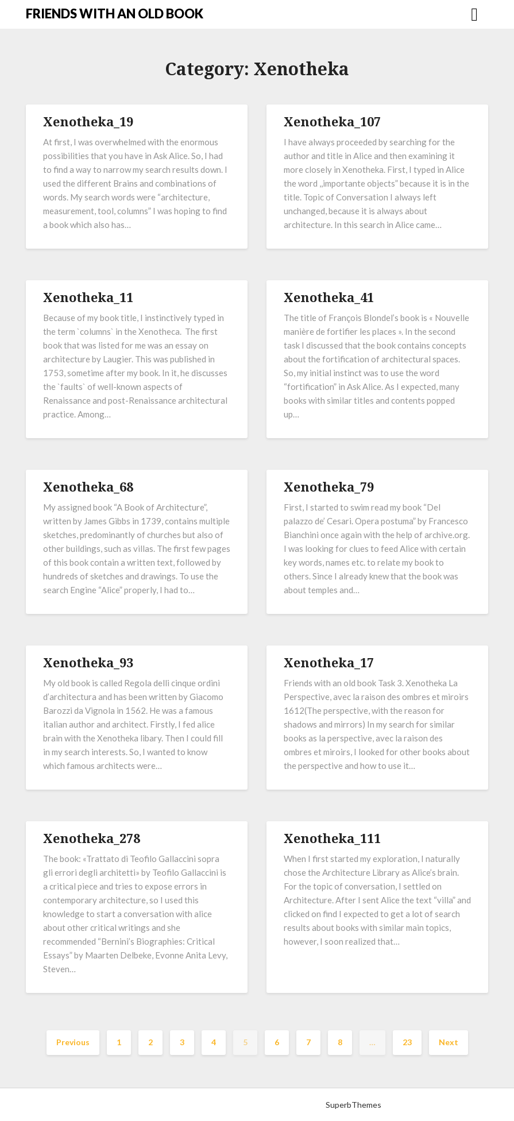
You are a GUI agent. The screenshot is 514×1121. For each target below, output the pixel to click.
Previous (73, 1042)
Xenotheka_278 (91, 837)
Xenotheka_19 (88, 121)
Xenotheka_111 (332, 837)
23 (407, 1042)
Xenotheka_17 (329, 662)
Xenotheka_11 (88, 297)
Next (448, 1042)
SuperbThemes (353, 1105)
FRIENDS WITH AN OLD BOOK (114, 13)
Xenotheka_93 (88, 662)
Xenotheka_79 (329, 486)
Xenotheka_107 (332, 121)
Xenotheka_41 (329, 297)
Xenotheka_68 (88, 486)
